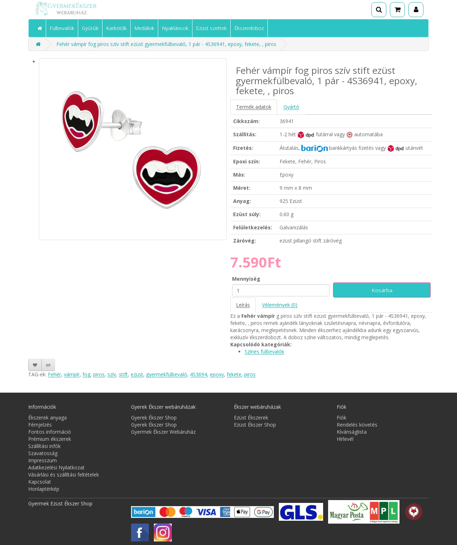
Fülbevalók (62, 28)
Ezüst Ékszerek (251, 417)
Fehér (54, 374)
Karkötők (116, 28)
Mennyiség (246, 278)
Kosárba (382, 290)
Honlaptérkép (43, 488)
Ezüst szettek (211, 28)
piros (99, 374)
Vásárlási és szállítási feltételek (63, 474)
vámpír (72, 374)
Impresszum (42, 460)
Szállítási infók (44, 446)
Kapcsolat (39, 481)
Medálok (144, 28)
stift (123, 374)
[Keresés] (378, 9)
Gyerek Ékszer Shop (154, 417)
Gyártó (291, 106)
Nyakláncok (175, 28)
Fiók (341, 417)
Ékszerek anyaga (47, 417)
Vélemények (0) (279, 304)
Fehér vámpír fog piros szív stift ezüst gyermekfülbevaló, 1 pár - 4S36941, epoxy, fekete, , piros (166, 44)
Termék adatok (253, 106)
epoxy (217, 374)
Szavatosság (42, 453)
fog (86, 374)
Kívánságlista (352, 431)
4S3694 (198, 374)
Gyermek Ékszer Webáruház (163, 431)
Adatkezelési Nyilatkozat (56, 467)
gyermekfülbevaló (166, 374)
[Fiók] (415, 9)
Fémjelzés (40, 424)
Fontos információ (49, 431)
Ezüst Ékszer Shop (255, 424)
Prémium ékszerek (49, 439)
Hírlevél (345, 439)
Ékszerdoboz (249, 28)
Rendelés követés (357, 424)
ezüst (137, 374)
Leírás (243, 304)
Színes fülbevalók (264, 351)
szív (111, 374)
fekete (234, 374)
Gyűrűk (90, 28)
